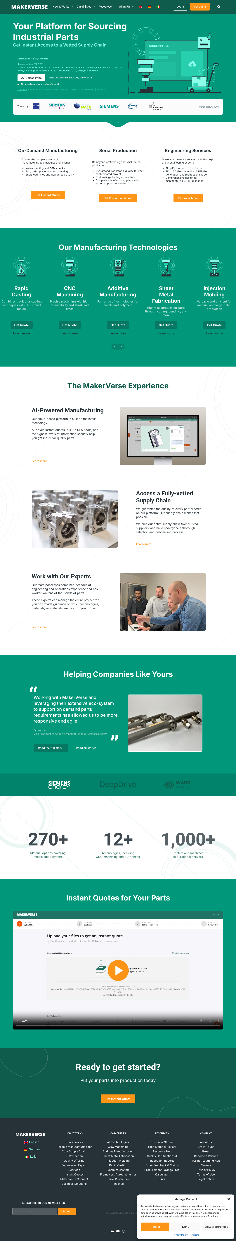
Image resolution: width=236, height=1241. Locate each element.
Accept (155, 1226)
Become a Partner (206, 1156)
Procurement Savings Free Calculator (162, 1172)
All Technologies (118, 1142)
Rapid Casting (118, 1165)
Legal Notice (206, 1179)
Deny (185, 1226)
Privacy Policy (180, 1234)
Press (206, 1151)
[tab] (59, 785)
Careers (206, 1165)
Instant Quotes (74, 1174)
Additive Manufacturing (118, 1151)
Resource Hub (162, 1151)
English (31, 1142)
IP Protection (74, 1156)
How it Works (74, 1142)
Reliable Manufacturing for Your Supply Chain (74, 1149)
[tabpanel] (118, 723)
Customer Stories (161, 1142)
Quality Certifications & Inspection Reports (162, 1158)
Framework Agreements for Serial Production (118, 1177)
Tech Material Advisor (162, 1147)
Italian (31, 1156)
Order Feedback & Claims (162, 1165)
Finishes (118, 1183)
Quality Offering (74, 1160)
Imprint (195, 1234)
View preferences (216, 1226)
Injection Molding (118, 1160)
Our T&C (22, 89)
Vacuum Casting (118, 1170)
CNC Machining (118, 1147)
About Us (206, 1142)
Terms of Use (206, 1174)
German (32, 1149)
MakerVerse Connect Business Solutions (74, 1181)
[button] (228, 1199)
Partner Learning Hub (206, 1160)
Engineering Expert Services (74, 1167)
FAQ (162, 1179)
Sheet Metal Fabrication (118, 1156)
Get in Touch (206, 1147)
